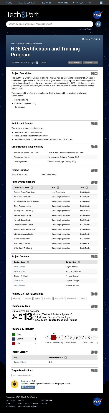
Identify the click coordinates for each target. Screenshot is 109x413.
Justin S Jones (19, 267)
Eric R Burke (18, 281)
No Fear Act (10, 400)
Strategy (78, 3)
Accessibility (10, 406)
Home (9, 3)
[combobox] (49, 24)
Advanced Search (85, 29)
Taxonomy (62, 3)
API (90, 3)
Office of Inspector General (28, 403)
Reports (46, 3)
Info (92, 73)
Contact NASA (46, 400)
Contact (44, 403)
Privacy (21, 400)
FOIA (8, 403)
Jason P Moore (19, 285)
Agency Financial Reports (27, 406)
